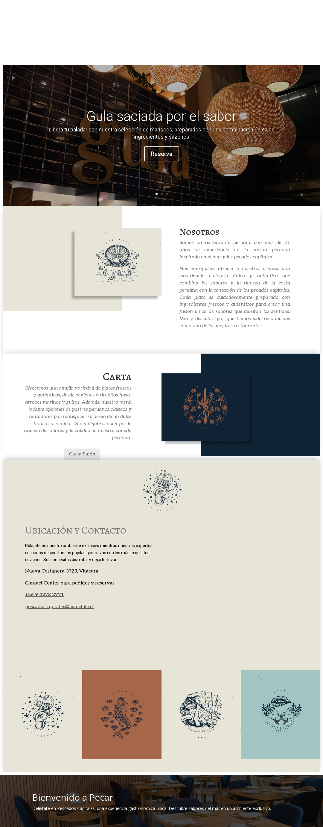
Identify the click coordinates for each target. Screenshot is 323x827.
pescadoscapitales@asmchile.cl (59, 607)
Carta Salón (82, 454)
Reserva (162, 153)
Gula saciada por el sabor (161, 116)
